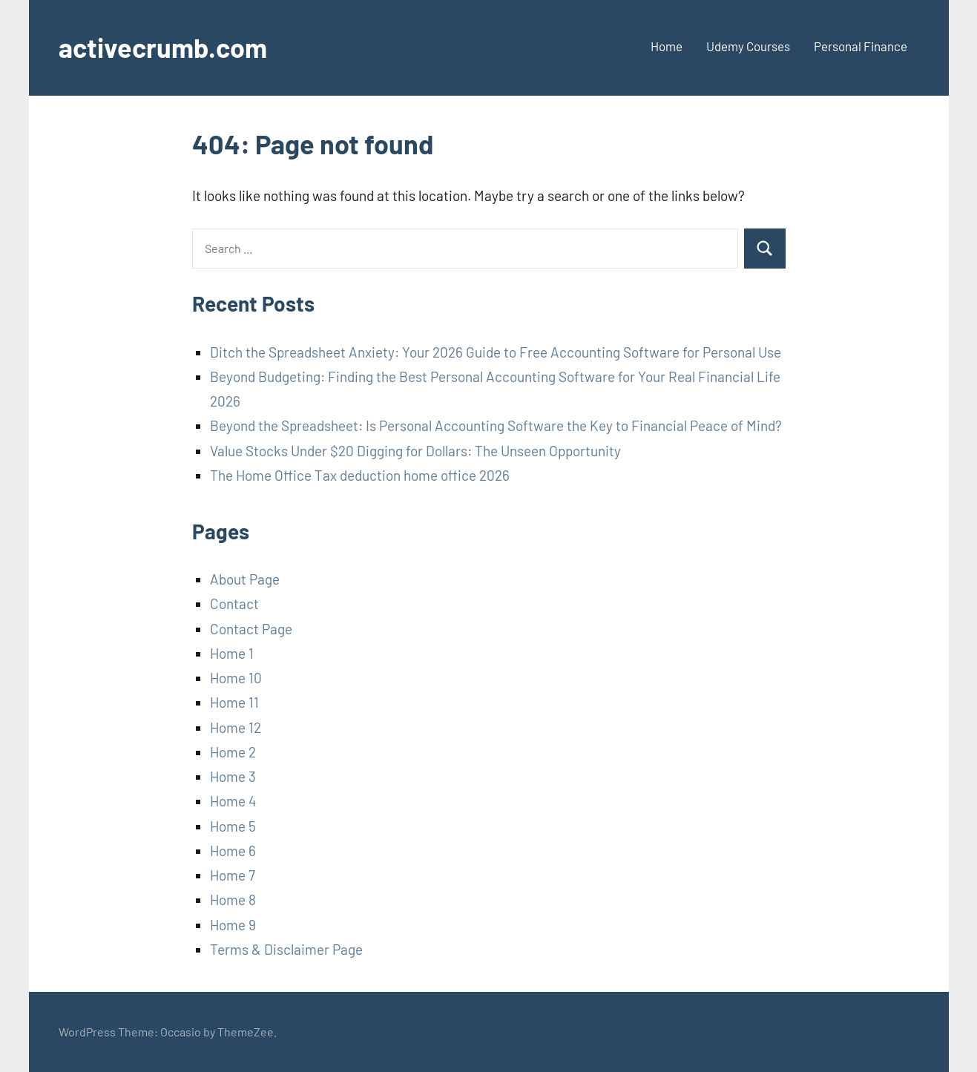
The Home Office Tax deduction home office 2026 (360, 475)
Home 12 (235, 727)
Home (666, 46)
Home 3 (233, 776)
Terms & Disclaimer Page (286, 949)
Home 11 (234, 702)
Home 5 (233, 826)
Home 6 (233, 850)
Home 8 (233, 899)
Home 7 (232, 875)
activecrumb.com (163, 47)
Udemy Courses (748, 46)
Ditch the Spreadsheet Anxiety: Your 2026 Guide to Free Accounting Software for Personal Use (495, 352)
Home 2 (233, 751)
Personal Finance (860, 46)
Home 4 (233, 800)
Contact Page (251, 628)
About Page (245, 579)
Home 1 (232, 653)
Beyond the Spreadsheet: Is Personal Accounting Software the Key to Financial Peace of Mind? (496, 425)
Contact (234, 603)
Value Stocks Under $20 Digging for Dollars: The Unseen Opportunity (415, 450)
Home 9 (233, 924)
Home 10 (236, 677)
